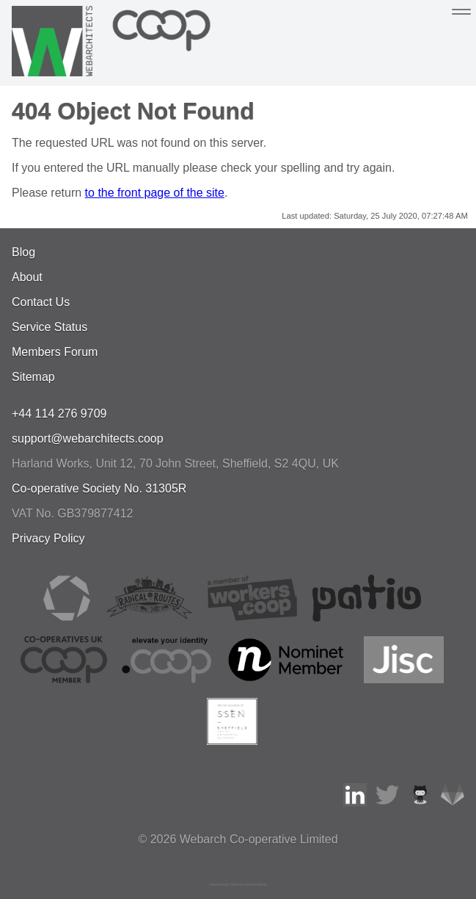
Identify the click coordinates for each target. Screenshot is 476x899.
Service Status (49, 327)
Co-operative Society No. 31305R (99, 488)
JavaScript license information (238, 884)
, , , (175, 463)
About (27, 277)
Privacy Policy (48, 538)
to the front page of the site (154, 192)
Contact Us (41, 302)
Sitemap (33, 377)
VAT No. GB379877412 (72, 513)
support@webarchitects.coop (88, 438)
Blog (23, 252)
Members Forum (55, 352)
